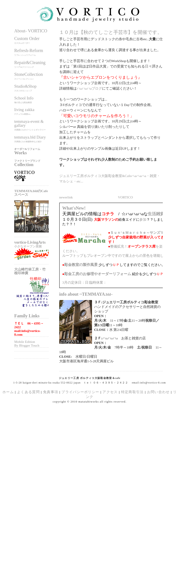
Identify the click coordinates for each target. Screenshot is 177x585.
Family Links (26, 315)
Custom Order (26, 38)
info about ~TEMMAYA (86, 294)
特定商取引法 (133, 392)
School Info (23, 98)
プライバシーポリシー (80, 392)
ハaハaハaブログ (89, 88)
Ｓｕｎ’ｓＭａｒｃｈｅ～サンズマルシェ (142, 232)
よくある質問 (28, 392)
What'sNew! (74, 208)
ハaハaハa (110, 338)
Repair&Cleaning (29, 62)
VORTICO (125, 197)
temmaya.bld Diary (30, 137)
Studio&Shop (25, 86)
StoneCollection (28, 74)
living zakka (24, 109)
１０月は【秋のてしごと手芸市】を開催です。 (110, 32)
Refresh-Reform (28, 50)
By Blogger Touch (26, 345)
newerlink (66, 197)
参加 (142, 219)
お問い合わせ (158, 392)
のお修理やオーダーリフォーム (97, 274)
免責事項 (50, 392)
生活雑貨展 (158, 214)
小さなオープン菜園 (28, 246)
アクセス (110, 392)
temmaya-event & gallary (29, 123)
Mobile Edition (24, 342)
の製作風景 (81, 265)
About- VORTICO (30, 30)
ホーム (8, 392)
